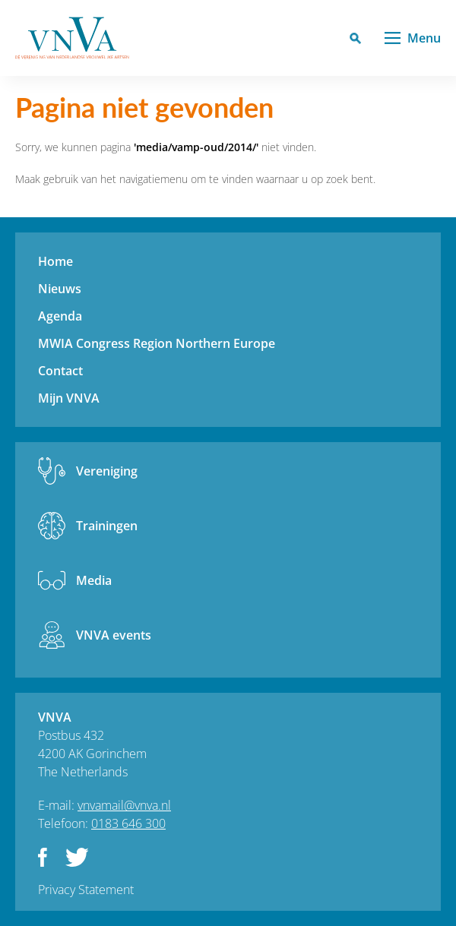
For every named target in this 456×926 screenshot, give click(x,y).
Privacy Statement (86, 889)
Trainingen (107, 525)
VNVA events (113, 635)
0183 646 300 (128, 823)
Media (94, 580)
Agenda (60, 316)
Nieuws (59, 289)
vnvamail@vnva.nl (124, 805)
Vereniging (107, 471)
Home (55, 261)
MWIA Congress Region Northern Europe (156, 343)
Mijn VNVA (69, 398)
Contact (60, 371)
